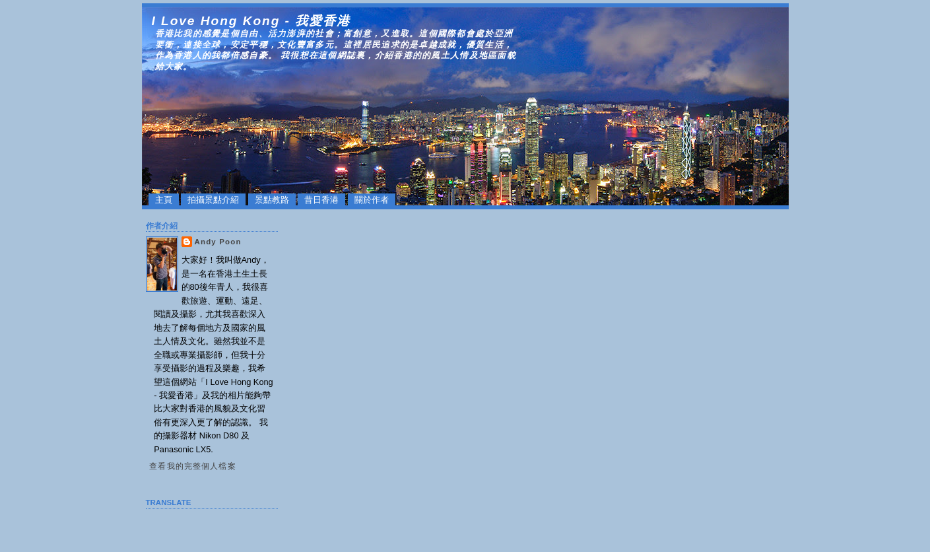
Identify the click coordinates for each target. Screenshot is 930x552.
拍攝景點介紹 (213, 200)
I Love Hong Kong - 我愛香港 (251, 21)
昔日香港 (321, 200)
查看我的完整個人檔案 (192, 466)
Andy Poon (218, 242)
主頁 (163, 200)
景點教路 (272, 200)
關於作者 (371, 200)
